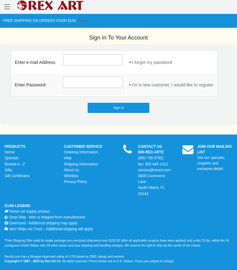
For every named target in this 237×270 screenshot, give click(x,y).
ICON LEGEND (17, 206)
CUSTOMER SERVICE (83, 146)
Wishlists (71, 176)
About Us (71, 170)
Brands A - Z (15, 164)
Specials (12, 158)
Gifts (8, 170)
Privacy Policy (75, 182)
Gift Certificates (17, 176)
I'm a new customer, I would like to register (172, 84)
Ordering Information (81, 152)
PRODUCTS (15, 146)
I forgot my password (152, 62)
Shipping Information (81, 164)
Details (82, 21)
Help (68, 158)
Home (10, 152)
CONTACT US (150, 146)
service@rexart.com (154, 170)
